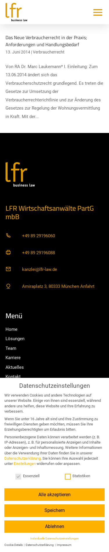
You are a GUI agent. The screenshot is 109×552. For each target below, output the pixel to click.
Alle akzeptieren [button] (54, 494)
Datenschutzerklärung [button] (40, 544)
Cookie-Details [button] (13, 544)
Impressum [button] (64, 544)
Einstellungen (25, 463)
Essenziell (27, 476)
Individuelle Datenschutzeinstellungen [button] (54, 538)
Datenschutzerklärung (22, 458)
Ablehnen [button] (54, 526)
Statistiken (77, 476)
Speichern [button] (54, 510)
